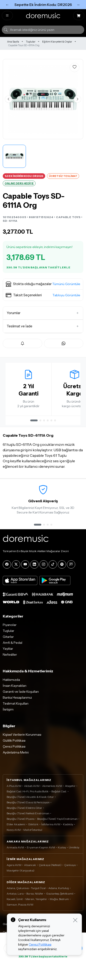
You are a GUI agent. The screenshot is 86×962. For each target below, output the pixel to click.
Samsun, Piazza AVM (20, 904)
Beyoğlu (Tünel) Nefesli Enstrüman (28, 813)
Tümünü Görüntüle (66, 284)
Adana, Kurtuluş (58, 888)
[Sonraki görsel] (77, 99)
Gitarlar (8, 637)
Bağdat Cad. (59, 791)
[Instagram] (43, 564)
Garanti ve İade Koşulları (21, 691)
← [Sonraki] (78, 4)
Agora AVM (14, 865)
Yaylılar (8, 649)
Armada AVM (15, 847)
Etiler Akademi (16, 824)
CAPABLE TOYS (68, 217)
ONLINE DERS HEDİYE (19, 183)
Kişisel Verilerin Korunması (22, 734)
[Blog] (71, 564)
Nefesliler (10, 654)
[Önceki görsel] (8, 99)
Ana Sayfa (13, 41)
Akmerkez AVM (52, 786)
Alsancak (30, 865)
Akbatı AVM (31, 786)
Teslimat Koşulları (15, 703)
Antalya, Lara (15, 893)
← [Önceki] (7, 4)
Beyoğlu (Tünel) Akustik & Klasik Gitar (30, 797)
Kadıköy (68, 824)
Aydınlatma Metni (16, 752)
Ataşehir (70, 786)
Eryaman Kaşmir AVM (41, 847)
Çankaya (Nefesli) (50, 865)
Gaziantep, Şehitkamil (59, 893)
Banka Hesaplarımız (17, 697)
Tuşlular (30, 41)
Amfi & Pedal (12, 643)
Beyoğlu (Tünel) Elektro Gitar (24, 808)
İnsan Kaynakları (14, 686)
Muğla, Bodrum (59, 899)
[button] (43, 284)
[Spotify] (62, 564)
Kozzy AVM (14, 829)
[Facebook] (7, 564)
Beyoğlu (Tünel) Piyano (20, 818)
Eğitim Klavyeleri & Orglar (57, 41)
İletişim (8, 709)
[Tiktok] (53, 564)
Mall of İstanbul (32, 829)
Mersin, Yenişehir (36, 899)
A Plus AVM (14, 786)
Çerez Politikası (14, 746)
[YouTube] (25, 564)
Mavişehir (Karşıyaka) (20, 870)
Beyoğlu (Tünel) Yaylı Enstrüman (57, 818)
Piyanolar (10, 625)
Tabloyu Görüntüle (66, 295)
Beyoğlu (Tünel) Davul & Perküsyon (28, 802)
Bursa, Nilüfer (34, 893)
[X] (16, 564)
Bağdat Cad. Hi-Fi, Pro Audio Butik (28, 791)
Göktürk (33, 824)
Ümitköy (74, 847)
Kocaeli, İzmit (15, 899)
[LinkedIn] (34, 564)
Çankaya (70, 865)
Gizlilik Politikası (14, 740)
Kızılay (62, 847)
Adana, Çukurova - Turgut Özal (26, 888)
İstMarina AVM (50, 824)
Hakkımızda (11, 680)
